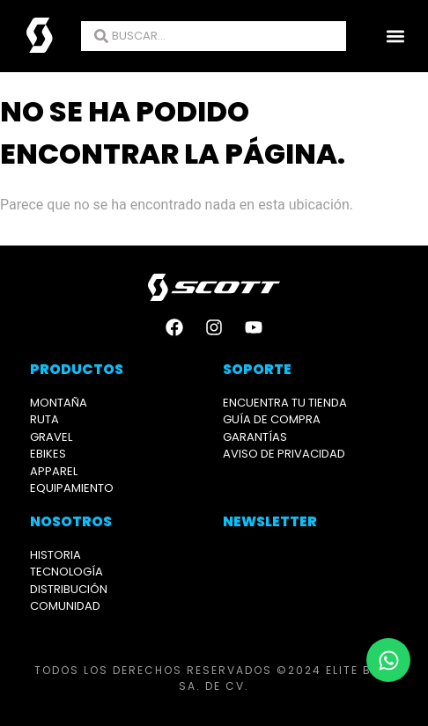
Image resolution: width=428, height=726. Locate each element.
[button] (395, 36)
